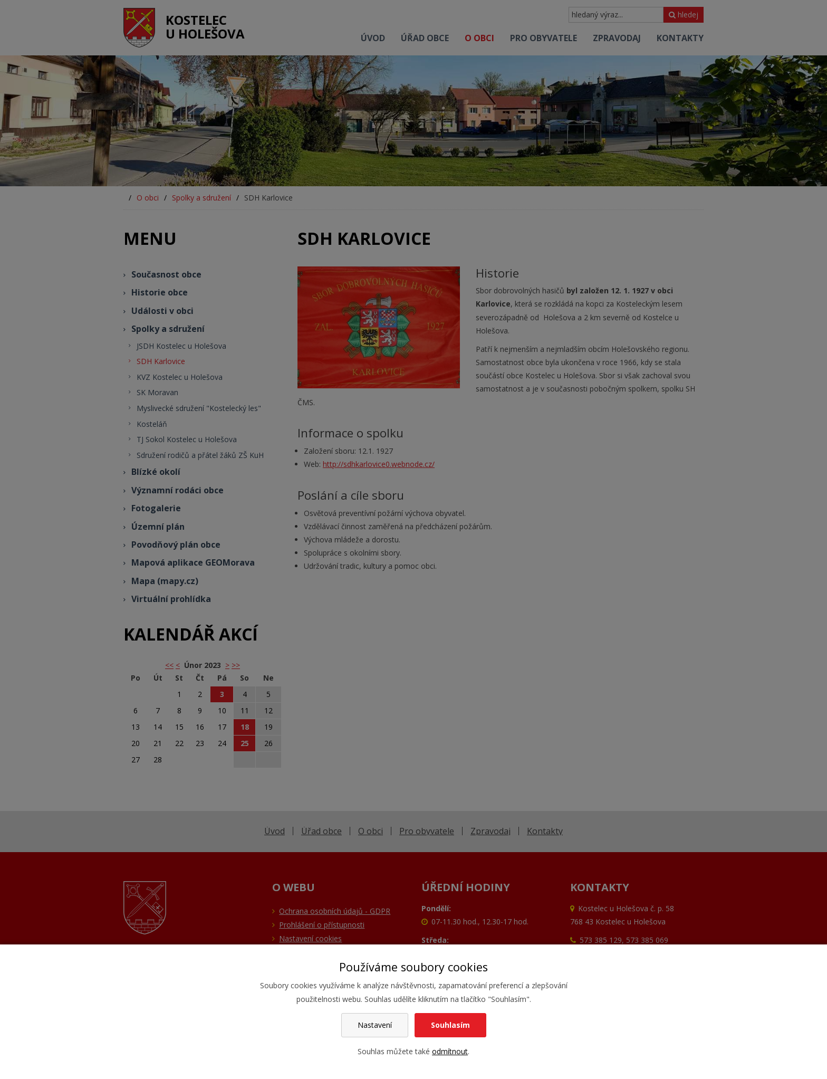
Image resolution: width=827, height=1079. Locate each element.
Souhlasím (450, 1025)
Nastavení (375, 1025)
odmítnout (450, 1051)
